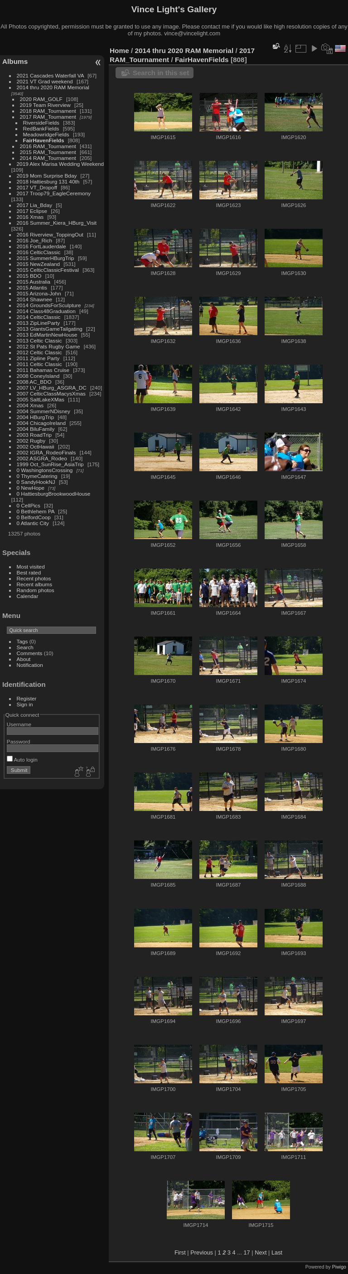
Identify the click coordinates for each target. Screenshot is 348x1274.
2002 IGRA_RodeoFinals (46, 452)
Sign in (25, 704)
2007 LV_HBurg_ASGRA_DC (52, 388)
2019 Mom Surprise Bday (47, 176)
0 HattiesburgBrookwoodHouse (54, 494)
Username (19, 724)
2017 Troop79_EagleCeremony (54, 193)
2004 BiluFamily (36, 429)
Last (276, 1252)
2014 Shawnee (35, 299)
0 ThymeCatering (37, 476)
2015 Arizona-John (39, 293)
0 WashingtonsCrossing (45, 470)
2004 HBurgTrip (35, 417)
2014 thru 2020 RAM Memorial (53, 87)
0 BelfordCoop (34, 517)
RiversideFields (41, 122)
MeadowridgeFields (46, 134)
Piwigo (339, 1266)
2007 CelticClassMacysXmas (51, 393)
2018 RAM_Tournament (48, 111)
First (180, 1252)
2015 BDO (29, 276)
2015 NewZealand (38, 264)
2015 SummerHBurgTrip (45, 258)
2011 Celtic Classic (39, 364)
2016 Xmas (30, 217)
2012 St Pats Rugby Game (48, 346)
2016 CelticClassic (39, 252)
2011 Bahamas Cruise (43, 370)
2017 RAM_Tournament (48, 117)
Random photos (35, 590)
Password (18, 741)
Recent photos (34, 578)
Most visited (31, 566)
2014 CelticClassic (39, 317)
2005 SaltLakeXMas (40, 399)
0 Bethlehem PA (36, 511)
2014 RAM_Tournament (48, 158)
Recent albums (34, 584)
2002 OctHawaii (35, 446)
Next (260, 1252)
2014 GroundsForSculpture (49, 305)
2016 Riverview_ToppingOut (50, 234)
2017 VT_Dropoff (37, 187)
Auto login (22, 759)
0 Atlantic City (33, 523)
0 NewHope (30, 488)
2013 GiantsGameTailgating (49, 329)
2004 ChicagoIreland (41, 423)
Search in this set (161, 73)
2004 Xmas (30, 405)
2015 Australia (34, 282)
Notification (30, 665)
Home (119, 50)
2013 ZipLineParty (38, 323)
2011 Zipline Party (38, 358)
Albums (15, 61)
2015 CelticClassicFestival (48, 270)
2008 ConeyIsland (38, 376)
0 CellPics (28, 505)
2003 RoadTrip (34, 435)
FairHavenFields (43, 140)
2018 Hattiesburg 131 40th (48, 181)
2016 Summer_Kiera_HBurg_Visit (57, 223)
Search (25, 647)
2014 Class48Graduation (46, 311)
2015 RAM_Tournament (48, 152)
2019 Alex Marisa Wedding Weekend (60, 164)
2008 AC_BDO (34, 382)
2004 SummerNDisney (43, 411)
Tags (22, 641)
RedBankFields (41, 128)
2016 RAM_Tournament (48, 146)
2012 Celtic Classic (39, 352)
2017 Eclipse (32, 211)
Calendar (28, 596)
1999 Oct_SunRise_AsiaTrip (50, 464)
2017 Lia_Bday (35, 205)
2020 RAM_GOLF (41, 99)
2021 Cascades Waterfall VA (50, 75)
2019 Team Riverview (45, 105)
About (24, 659)
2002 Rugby (31, 441)
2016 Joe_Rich (35, 240)
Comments (30, 653)
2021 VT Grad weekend (45, 81)
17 (246, 1252)
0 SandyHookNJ (36, 482)
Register (27, 698)
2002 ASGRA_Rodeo (42, 458)
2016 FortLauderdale (41, 246)
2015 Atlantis (32, 287)
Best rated (29, 572)
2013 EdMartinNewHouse (47, 335)
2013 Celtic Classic (39, 340)
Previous (201, 1252)
